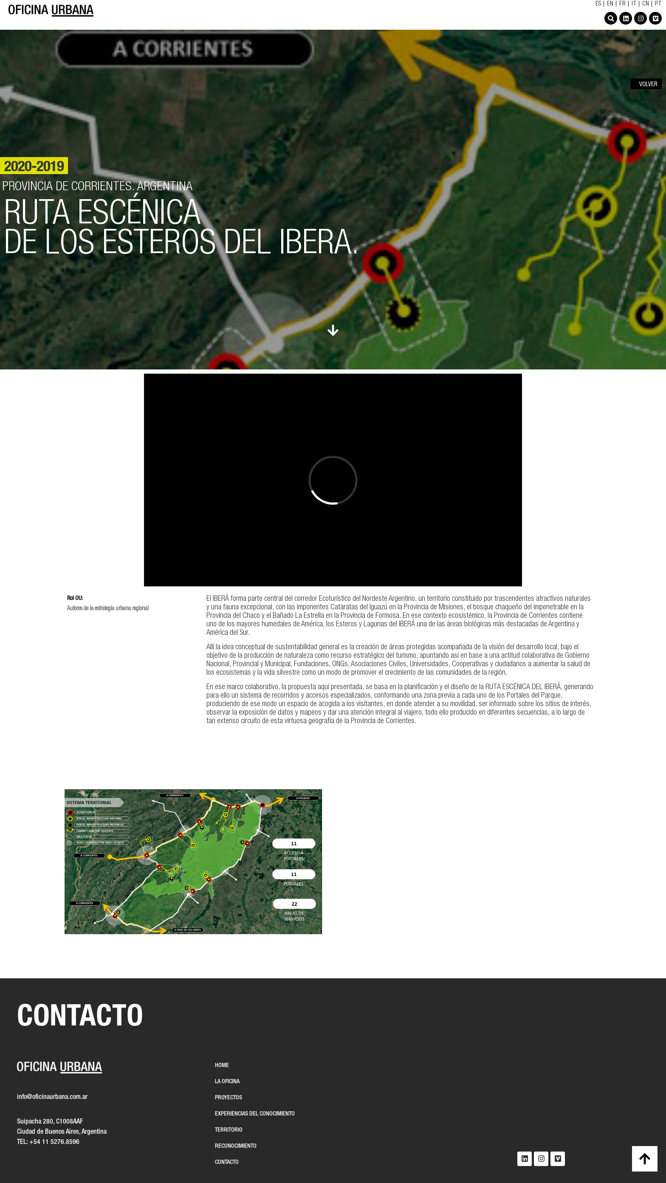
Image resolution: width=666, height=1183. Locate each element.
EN (610, 4)
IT (634, 4)
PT (658, 4)
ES (598, 4)
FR (622, 4)
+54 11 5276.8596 (54, 1142)
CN (645, 4)
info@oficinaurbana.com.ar (52, 1097)
